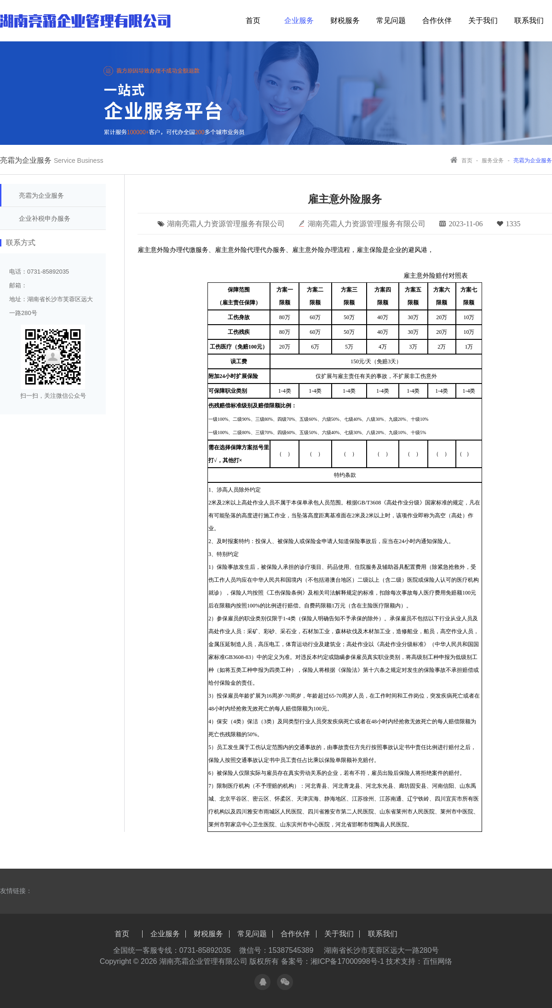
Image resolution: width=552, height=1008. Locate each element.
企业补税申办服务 (44, 218)
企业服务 (299, 20)
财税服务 (345, 20)
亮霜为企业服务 (41, 195)
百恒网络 (437, 961)
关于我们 (483, 20)
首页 (253, 20)
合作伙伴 (437, 20)
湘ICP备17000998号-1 (347, 961)
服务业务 (493, 160)
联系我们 (529, 20)
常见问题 (391, 20)
